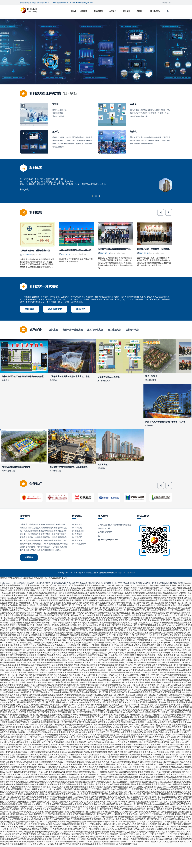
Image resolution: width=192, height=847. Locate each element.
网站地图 (181, 585)
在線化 (133, 104)
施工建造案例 (114, 330)
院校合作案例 (132, 330)
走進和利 (139, 11)
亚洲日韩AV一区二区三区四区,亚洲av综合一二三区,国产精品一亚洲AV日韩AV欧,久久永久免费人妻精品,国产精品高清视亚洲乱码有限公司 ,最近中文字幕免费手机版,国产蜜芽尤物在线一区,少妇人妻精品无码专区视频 (88, 585)
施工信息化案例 (95, 330)
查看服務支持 (55, 309)
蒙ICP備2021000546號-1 (124, 574)
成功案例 (35, 330)
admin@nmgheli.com (110, 541)
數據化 (55, 131)
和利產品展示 (155, 11)
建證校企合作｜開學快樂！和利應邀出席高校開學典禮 (161, 249)
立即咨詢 (29, 309)
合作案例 (112, 11)
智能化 (133, 131)
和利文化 (24, 189)
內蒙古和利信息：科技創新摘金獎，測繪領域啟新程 (43, 250)
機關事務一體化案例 (72, 330)
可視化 (55, 104)
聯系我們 (80, 309)
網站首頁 (78, 526)
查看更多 (29, 559)
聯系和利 (167, 3)
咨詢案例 (53, 330)
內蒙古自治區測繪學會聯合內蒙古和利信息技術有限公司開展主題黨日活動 (92, 250)
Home (73, 11)
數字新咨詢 (98, 11)
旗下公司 (126, 11)
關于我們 (25, 517)
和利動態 (83, 11)
